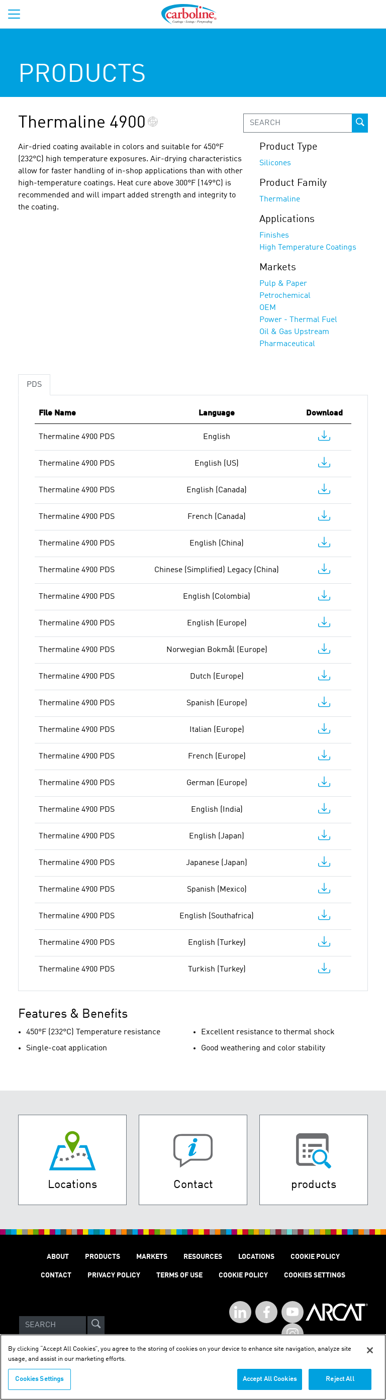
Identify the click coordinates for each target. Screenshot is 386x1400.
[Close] (370, 1356)
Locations (256, 1256)
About (58, 1256)
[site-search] (96, 1325)
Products (102, 1256)
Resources (202, 1256)
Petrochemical (285, 296)
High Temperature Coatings (307, 248)
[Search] (52, 1325)
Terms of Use (179, 1275)
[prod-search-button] (360, 123)
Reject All (340, 1385)
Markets (151, 1256)
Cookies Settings (39, 1385)
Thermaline (279, 199)
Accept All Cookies (270, 1385)
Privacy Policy (113, 1275)
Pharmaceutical (287, 344)
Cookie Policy (315, 1256)
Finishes (274, 236)
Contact (56, 1275)
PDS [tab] (34, 385)
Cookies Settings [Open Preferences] (314, 1275)
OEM (267, 308)
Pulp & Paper (283, 284)
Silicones (275, 163)
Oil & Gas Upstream (294, 332)
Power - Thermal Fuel (298, 320)
